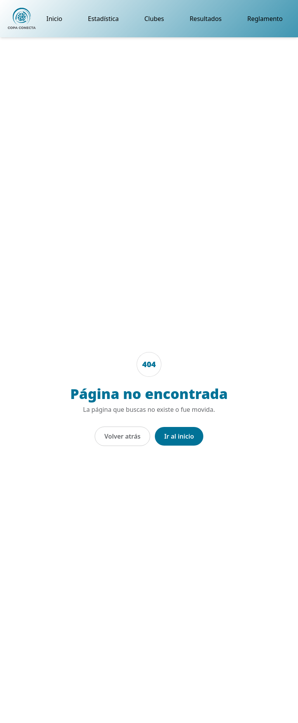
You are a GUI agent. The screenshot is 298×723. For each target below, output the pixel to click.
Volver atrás (122, 436)
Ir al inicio (179, 436)
